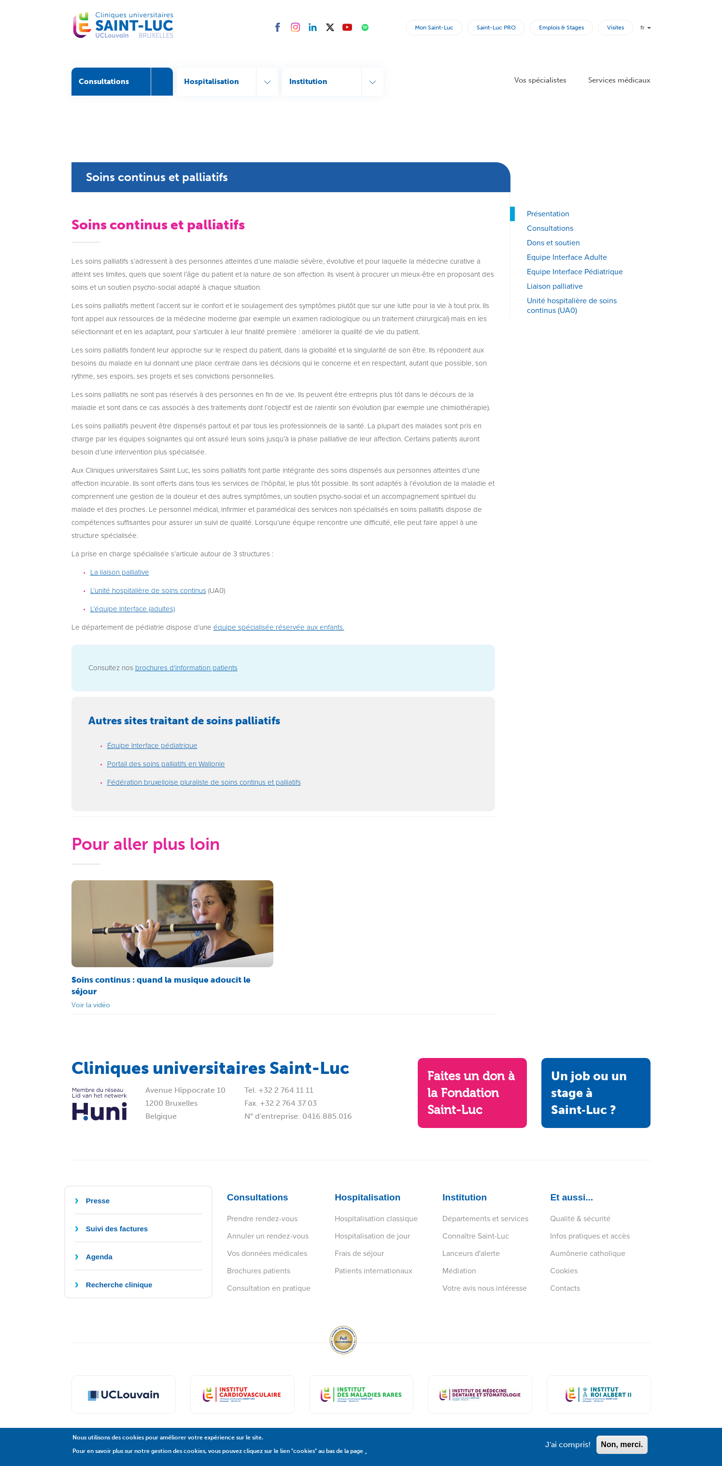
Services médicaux (619, 80)
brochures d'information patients (186, 667)
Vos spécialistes (540, 80)
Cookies (564, 1270)
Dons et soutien (553, 242)
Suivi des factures (117, 1229)
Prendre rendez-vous (262, 1218)
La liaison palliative (119, 572)
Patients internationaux (373, 1270)
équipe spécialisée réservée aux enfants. (278, 627)
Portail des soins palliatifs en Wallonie (166, 764)
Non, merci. (622, 1448)
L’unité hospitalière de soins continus (148, 590)
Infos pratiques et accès (590, 1235)
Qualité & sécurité (580, 1218)
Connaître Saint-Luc (475, 1235)
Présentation (548, 213)
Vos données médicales (267, 1253)
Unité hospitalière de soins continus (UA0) (572, 305)
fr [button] (645, 27)
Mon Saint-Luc (434, 27)
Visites (615, 27)
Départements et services (485, 1218)
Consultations (550, 228)
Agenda (99, 1257)
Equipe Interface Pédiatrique (575, 271)
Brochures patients (258, 1270)
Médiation (459, 1270)
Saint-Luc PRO (496, 27)
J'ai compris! (568, 1448)
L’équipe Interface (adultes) (132, 609)
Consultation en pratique (269, 1288)
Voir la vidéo (90, 1005)
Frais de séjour (359, 1253)
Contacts (565, 1288)
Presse (98, 1201)
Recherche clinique (119, 1285)
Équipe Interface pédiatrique (152, 745)
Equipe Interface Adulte (567, 257)
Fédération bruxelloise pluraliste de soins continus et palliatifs (204, 782)
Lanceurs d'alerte (471, 1253)
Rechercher (396, 27)
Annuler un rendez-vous (268, 1235)
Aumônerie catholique (587, 1253)
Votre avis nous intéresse (484, 1288)
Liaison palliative (555, 286)
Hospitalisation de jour (372, 1235)
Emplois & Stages (561, 27)
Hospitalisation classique (376, 1218)
